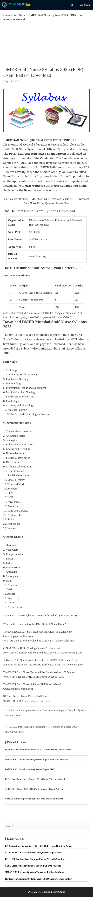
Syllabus (42, 696)
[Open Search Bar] (72, 5)
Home (6, 15)
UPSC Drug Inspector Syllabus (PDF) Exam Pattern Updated (35, 779)
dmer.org (45, 701)
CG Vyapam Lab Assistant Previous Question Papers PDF (33, 852)
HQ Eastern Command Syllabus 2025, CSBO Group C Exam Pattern (38, 749)
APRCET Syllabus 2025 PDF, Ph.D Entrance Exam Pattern (34, 789)
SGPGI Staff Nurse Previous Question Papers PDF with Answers (36, 759)
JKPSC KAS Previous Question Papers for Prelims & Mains (34, 872)
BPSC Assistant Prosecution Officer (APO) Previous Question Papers (38, 846)
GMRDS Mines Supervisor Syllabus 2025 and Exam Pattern (34, 799)
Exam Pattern (28, 696)
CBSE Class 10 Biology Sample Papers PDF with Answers (33, 866)
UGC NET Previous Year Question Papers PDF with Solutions (35, 859)
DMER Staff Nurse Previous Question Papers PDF (29, 769)
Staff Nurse (19, 15)
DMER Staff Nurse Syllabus (23, 701)
